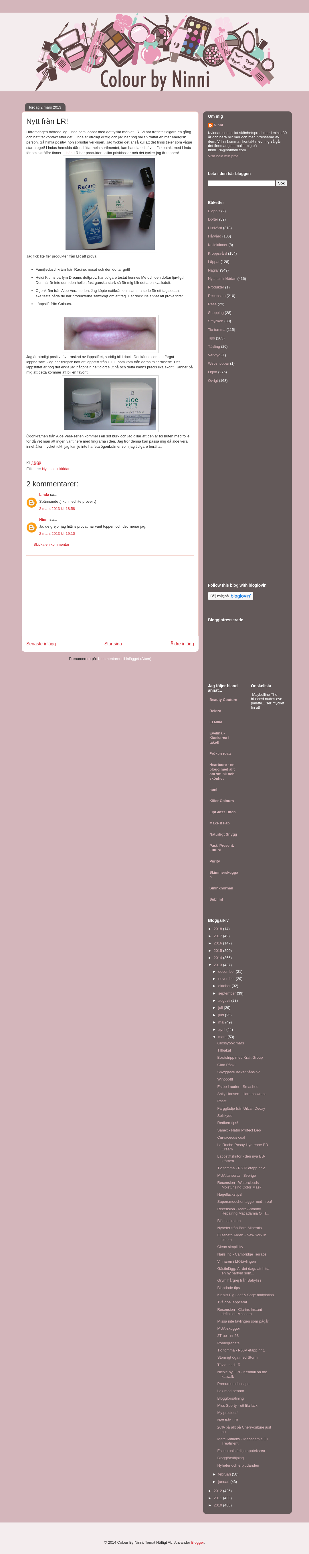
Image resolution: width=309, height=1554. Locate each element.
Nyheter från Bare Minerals (239, 1228)
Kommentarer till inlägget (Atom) (124, 659)
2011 (218, 1498)
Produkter (216, 287)
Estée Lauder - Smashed (237, 1087)
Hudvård (215, 228)
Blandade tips (228, 1288)
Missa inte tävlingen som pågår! (243, 1321)
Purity (214, 861)
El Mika (215, 722)
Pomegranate (228, 1343)
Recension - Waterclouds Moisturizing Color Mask (239, 1184)
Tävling (214, 346)
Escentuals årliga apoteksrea (241, 1451)
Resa (212, 304)
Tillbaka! (224, 1050)
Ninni (44, 519)
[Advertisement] (110, 596)
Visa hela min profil (223, 156)
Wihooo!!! (225, 1079)
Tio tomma (216, 329)
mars (223, 1037)
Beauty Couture (223, 700)
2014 (218, 958)
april (222, 1029)
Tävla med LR (228, 1365)
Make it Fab (219, 823)
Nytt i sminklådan (56, 469)
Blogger (197, 1542)
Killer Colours (221, 801)
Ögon (212, 372)
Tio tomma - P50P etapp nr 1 (241, 1350)
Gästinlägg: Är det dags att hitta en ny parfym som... (243, 1270)
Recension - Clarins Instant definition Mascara (239, 1311)
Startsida (113, 643)
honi (213, 789)
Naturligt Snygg (223, 834)
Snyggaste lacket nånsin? (238, 1072)
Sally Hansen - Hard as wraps (241, 1094)
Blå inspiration (229, 1221)
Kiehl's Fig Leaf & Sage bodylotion (245, 1295)
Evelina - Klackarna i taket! (219, 737)
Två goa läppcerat (232, 1302)
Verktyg (214, 355)
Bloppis (214, 211)
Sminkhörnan (221, 888)
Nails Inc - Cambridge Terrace (241, 1254)
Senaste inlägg (41, 643)
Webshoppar (218, 363)
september (227, 993)
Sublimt (216, 899)
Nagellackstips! (229, 1194)
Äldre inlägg (182, 643)
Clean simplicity (230, 1247)
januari (224, 1482)
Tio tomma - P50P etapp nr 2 (241, 1168)
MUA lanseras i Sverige (236, 1175)
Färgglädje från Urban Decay (241, 1108)
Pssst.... (223, 1101)
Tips (211, 338)
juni (221, 1015)
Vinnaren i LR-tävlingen (236, 1261)
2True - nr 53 (228, 1335)
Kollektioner (217, 245)
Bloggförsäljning (230, 1398)
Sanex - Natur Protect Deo (239, 1130)
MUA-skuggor (228, 1328)
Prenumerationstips (233, 1384)
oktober (225, 986)
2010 (218, 1505)
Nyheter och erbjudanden (238, 1465)
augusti (224, 1000)
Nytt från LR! (227, 1420)
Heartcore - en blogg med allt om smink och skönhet (222, 772)
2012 (218, 1491)
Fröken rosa (220, 753)
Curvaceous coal (231, 1137)
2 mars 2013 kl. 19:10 (57, 533)
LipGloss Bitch (222, 812)
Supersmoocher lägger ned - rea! (244, 1201)
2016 (218, 943)
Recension (216, 296)
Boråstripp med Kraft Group (240, 1057)
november (227, 979)
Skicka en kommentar (51, 544)
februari (225, 1474)
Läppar (213, 262)
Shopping (216, 313)
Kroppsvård (217, 253)
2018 (218, 929)
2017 (218, 936)
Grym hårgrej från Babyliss (239, 1280)
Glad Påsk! (226, 1065)
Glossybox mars (230, 1043)
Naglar (213, 270)
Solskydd (224, 1115)
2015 (218, 950)
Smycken (215, 321)
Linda (44, 494)
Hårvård (214, 236)
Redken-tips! (227, 1123)
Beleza (215, 711)
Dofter (213, 219)
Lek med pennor (230, 1391)
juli (221, 1007)
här (69, 153)
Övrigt (213, 380)
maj (221, 1022)
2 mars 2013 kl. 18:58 (57, 508)
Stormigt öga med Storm (237, 1357)
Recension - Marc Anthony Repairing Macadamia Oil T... (243, 1211)
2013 (218, 965)
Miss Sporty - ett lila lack (237, 1405)
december (227, 971)
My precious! (227, 1412)
